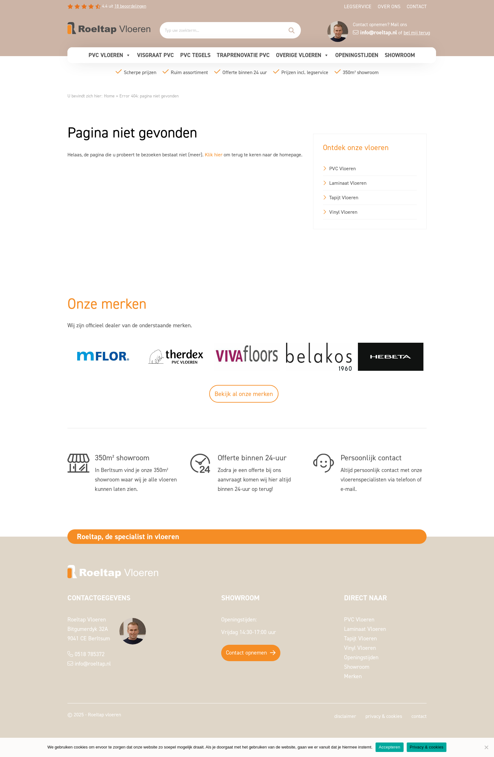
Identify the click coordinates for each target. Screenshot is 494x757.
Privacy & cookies (383, 716)
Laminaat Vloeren (347, 183)
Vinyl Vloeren (343, 212)
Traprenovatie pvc (243, 55)
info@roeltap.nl (93, 663)
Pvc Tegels (195, 55)
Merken (353, 676)
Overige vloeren (302, 55)
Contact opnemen (246, 652)
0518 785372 (90, 654)
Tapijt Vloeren (343, 197)
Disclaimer (345, 716)
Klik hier (213, 154)
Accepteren (389, 747)
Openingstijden (356, 55)
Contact (417, 6)
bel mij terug (417, 32)
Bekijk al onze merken (244, 394)
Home (109, 95)
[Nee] (486, 747)
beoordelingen (130, 6)
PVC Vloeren (110, 55)
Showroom (400, 55)
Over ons (389, 6)
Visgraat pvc (155, 55)
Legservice (357, 6)
